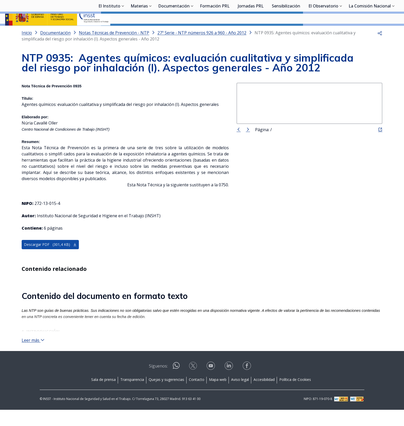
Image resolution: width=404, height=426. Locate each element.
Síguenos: (158, 382)
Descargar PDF (50, 258)
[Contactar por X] (193, 383)
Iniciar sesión (379, 11)
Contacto (196, 395)
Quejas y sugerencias (166, 395)
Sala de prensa (103, 395)
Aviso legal (240, 395)
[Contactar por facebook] (247, 383)
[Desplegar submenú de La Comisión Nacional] (393, 32)
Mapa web (217, 395)
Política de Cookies (295, 395)
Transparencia (132, 395)
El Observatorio (323, 32)
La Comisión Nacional (370, 32)
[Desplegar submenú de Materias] (150, 32)
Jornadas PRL (251, 32)
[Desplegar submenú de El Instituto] (122, 32)
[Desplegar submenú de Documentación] (192, 32)
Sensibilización (286, 32)
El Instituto (109, 32)
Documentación (174, 32)
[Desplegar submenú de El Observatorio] (340, 32)
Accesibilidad (264, 395)
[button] (379, 46)
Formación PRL (215, 32)
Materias (139, 32)
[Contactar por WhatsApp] (176, 383)
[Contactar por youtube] (211, 383)
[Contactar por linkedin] (229, 383)
